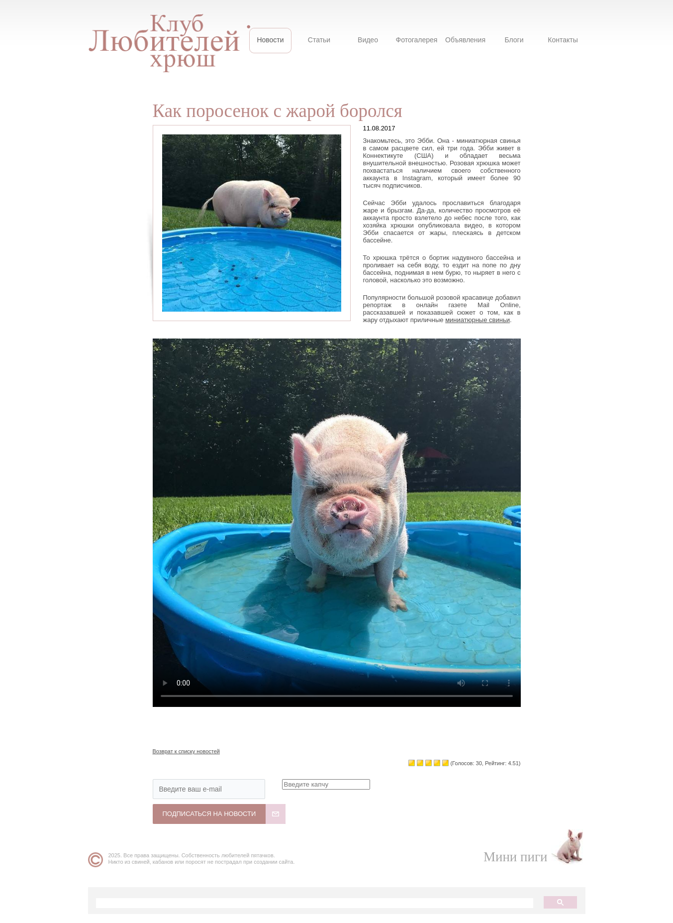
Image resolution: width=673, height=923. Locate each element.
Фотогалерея (417, 40)
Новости (270, 40)
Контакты (562, 40)
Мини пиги (515, 856)
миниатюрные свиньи (477, 320)
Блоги (513, 40)
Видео (368, 40)
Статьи (319, 40)
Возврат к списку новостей (186, 751)
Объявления (465, 40)
